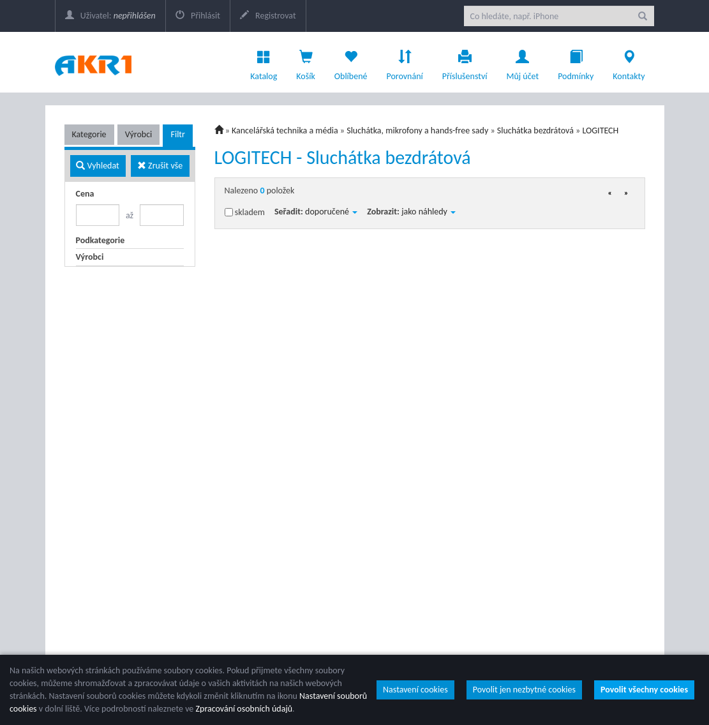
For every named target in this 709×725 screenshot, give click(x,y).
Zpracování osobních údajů (243, 708)
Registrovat (268, 15)
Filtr (177, 134)
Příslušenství (465, 62)
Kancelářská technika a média (285, 130)
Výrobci (139, 134)
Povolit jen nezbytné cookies (524, 689)
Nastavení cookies (415, 689)
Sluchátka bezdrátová (535, 130)
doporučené (331, 211)
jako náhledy (428, 211)
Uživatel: (110, 15)
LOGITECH (600, 130)
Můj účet (522, 62)
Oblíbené (351, 62)
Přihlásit (197, 15)
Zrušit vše (160, 165)
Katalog (263, 62)
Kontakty (629, 62)
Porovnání (404, 62)
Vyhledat (97, 165)
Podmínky (575, 62)
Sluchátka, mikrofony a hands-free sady (417, 130)
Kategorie (89, 134)
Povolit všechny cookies (644, 689)
